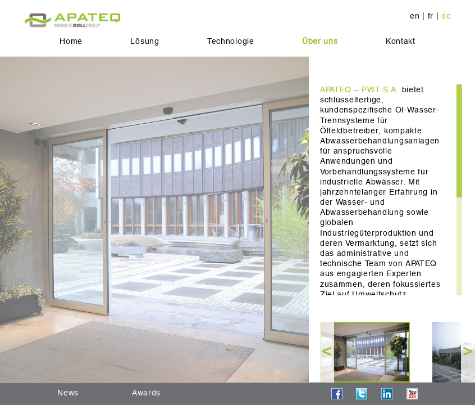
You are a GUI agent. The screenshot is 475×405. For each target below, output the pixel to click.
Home (71, 41)
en (414, 15)
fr (430, 15)
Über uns (320, 41)
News (68, 392)
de (446, 15)
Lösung (144, 41)
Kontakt (400, 41)
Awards (146, 392)
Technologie (230, 41)
